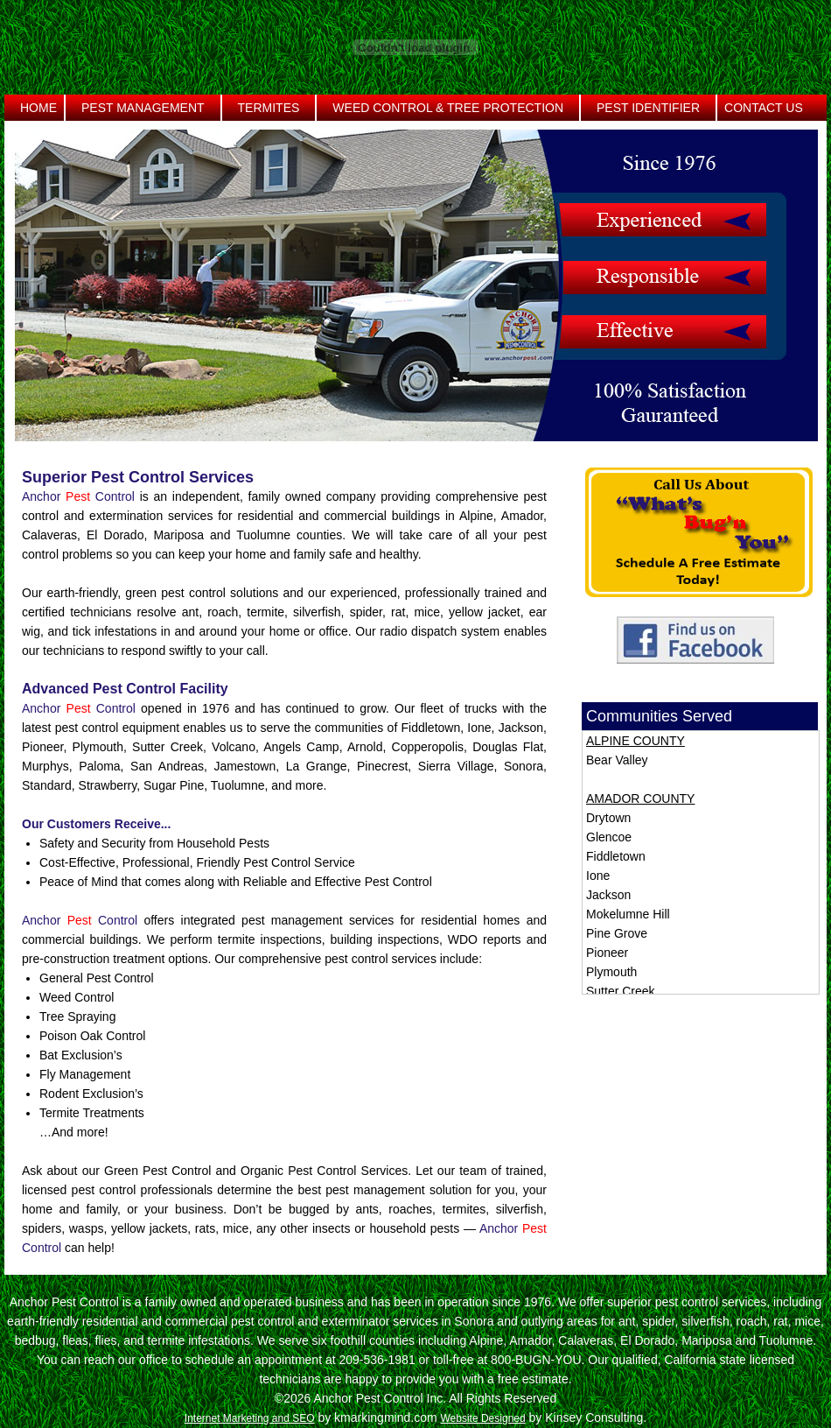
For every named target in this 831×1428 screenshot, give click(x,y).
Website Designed (482, 1418)
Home (38, 108)
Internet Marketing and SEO (250, 1418)
